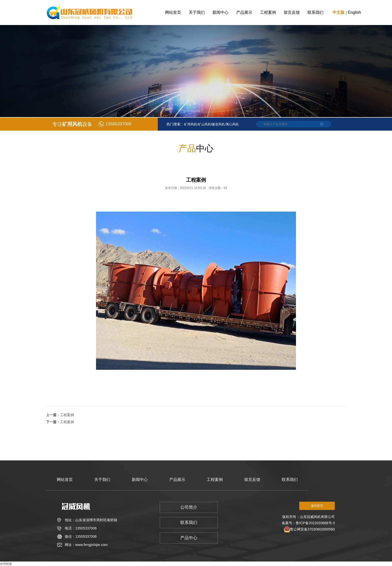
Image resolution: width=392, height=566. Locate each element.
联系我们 (316, 12)
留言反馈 (292, 12)
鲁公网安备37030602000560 (312, 529)
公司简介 (188, 507)
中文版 (338, 12)
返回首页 (317, 505)
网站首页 (173, 12)
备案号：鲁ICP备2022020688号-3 (308, 523)
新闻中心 (220, 12)
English (354, 12)
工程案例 (268, 12)
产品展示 (244, 12)
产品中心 (188, 537)
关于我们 (197, 12)
